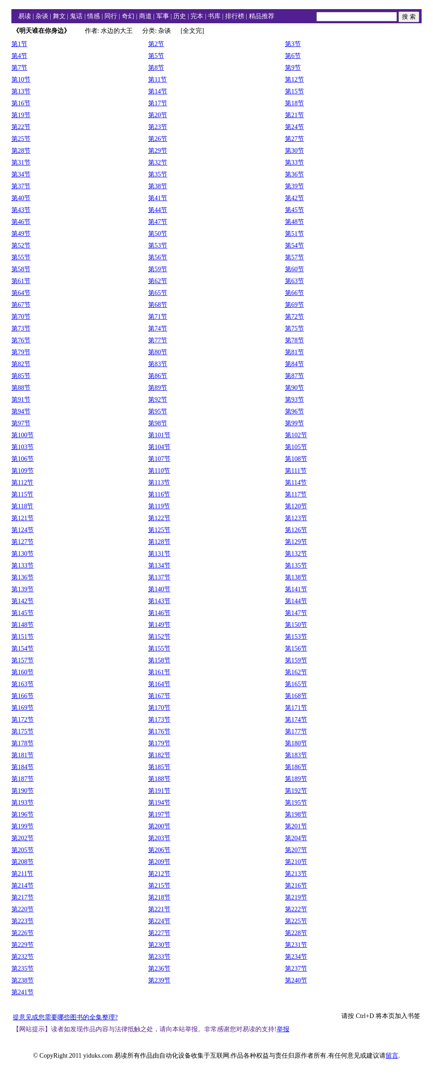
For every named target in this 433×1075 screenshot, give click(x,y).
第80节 (157, 352)
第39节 (294, 186)
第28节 (21, 150)
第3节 (293, 44)
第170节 (159, 707)
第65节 (157, 292)
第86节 (157, 375)
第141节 (296, 589)
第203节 (159, 838)
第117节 (296, 494)
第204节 (296, 838)
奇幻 (128, 16)
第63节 (294, 281)
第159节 (296, 660)
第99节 (294, 423)
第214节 (22, 885)
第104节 (159, 447)
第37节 (21, 186)
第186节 (296, 767)
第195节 (296, 802)
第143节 (159, 601)
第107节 (159, 458)
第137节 (159, 577)
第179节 (159, 743)
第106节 (22, 458)
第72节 (294, 316)
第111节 (296, 470)
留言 (392, 1055)
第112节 (22, 482)
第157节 (22, 660)
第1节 (19, 44)
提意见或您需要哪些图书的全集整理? (65, 1017)
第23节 (157, 127)
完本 (197, 16)
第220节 (22, 909)
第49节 (21, 233)
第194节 (159, 802)
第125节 (159, 530)
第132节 (296, 553)
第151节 (22, 636)
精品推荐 (261, 16)
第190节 (22, 790)
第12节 (294, 79)
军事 (162, 16)
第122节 (159, 518)
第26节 (157, 138)
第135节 (296, 565)
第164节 (159, 684)
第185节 (159, 767)
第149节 (159, 624)
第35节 (157, 174)
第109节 (22, 470)
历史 (179, 16)
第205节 (22, 850)
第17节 (157, 103)
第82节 (21, 364)
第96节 (294, 411)
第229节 (22, 944)
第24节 (294, 127)
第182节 (159, 755)
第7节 (19, 67)
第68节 (157, 304)
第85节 (21, 375)
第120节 (296, 506)
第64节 (21, 292)
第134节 (159, 565)
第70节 (21, 316)
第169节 (22, 707)
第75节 (294, 328)
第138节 (296, 577)
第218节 (159, 897)
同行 (110, 16)
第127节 (22, 541)
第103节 (22, 447)
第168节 (296, 696)
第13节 (21, 91)
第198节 (296, 814)
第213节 (296, 873)
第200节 (159, 826)
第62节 (157, 281)
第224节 (159, 921)
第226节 (22, 933)
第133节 (22, 565)
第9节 (293, 67)
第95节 (157, 411)
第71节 (157, 316)
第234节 (296, 956)
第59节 (157, 269)
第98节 (157, 423)
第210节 (296, 861)
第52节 (21, 245)
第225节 (296, 921)
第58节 (21, 269)
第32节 (157, 162)
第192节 (296, 790)
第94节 (21, 411)
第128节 (159, 541)
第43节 (21, 210)
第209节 (159, 861)
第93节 (294, 399)
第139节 (22, 589)
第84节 (294, 364)
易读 (24, 16)
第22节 (21, 127)
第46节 (21, 221)
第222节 (296, 909)
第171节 (296, 707)
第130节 (22, 553)
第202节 (22, 838)
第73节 (21, 328)
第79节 (21, 352)
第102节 (296, 435)
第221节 (159, 909)
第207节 (296, 850)
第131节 (159, 553)
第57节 (294, 257)
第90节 (294, 387)
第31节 (21, 162)
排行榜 (234, 16)
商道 (145, 16)
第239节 (159, 980)
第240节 (296, 980)
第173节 (159, 719)
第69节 (294, 304)
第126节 (296, 530)
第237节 (296, 968)
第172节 (22, 719)
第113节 (159, 482)
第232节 (22, 956)
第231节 (296, 944)
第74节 (157, 328)
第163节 (22, 684)
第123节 (296, 518)
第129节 (296, 541)
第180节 (296, 743)
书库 (214, 16)
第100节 (22, 435)
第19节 (21, 115)
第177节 (296, 731)
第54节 (294, 245)
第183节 (296, 755)
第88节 (21, 387)
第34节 (21, 174)
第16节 (21, 103)
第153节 (296, 636)
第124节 (22, 530)
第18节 (294, 103)
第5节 (156, 55)
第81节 (294, 352)
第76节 (21, 340)
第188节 (159, 778)
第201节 (296, 826)
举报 (283, 1029)
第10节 (21, 79)
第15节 (294, 91)
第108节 (296, 458)
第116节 (159, 494)
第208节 (22, 861)
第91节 (21, 399)
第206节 (159, 850)
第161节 (159, 672)
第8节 (156, 67)
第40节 (21, 198)
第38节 (157, 186)
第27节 (294, 138)
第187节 (22, 778)
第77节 (157, 340)
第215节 (159, 885)
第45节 (294, 210)
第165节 (296, 684)
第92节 (157, 399)
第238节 (22, 980)
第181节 (22, 755)
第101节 (159, 435)
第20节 (157, 115)
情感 (93, 16)
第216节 (296, 885)
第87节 (294, 375)
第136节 (22, 577)
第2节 (156, 44)
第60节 (294, 269)
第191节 (159, 790)
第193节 (22, 802)
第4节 (19, 55)
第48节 (294, 221)
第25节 (21, 138)
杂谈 (42, 16)
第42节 (294, 198)
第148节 (22, 624)
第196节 (22, 814)
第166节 (22, 696)
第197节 (159, 814)
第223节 (22, 921)
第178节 (22, 743)
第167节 (159, 696)
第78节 (294, 340)
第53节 (157, 245)
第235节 (22, 968)
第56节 (157, 257)
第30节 (294, 150)
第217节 (22, 897)
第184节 (22, 767)
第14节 (157, 91)
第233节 (159, 956)
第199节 (22, 826)
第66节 (294, 292)
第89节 (157, 387)
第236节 (159, 968)
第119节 (159, 506)
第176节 (159, 731)
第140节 (159, 589)
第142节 (22, 601)
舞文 (59, 16)
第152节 (159, 636)
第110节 (159, 470)
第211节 (22, 873)
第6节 (293, 55)
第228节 (296, 933)
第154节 (22, 648)
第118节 (22, 506)
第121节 (22, 518)
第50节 (157, 233)
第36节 (294, 174)
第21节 (294, 115)
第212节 (159, 873)
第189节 (296, 778)
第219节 (296, 897)
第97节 (21, 423)
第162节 (296, 672)
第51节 (294, 233)
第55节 (21, 257)
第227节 (159, 933)
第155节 (159, 648)
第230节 (159, 944)
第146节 (159, 613)
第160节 (22, 672)
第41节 (157, 198)
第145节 (22, 613)
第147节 (296, 613)
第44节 (157, 210)
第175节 (22, 731)
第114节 (296, 482)
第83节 (157, 364)
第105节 (296, 447)
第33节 (294, 162)
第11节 (157, 79)
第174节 (296, 719)
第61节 (21, 281)
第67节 (21, 304)
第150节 (296, 624)
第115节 (22, 494)
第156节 (296, 648)
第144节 (296, 601)
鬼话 (76, 16)
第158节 (159, 660)
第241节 (22, 992)
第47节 (157, 221)
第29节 (157, 150)
